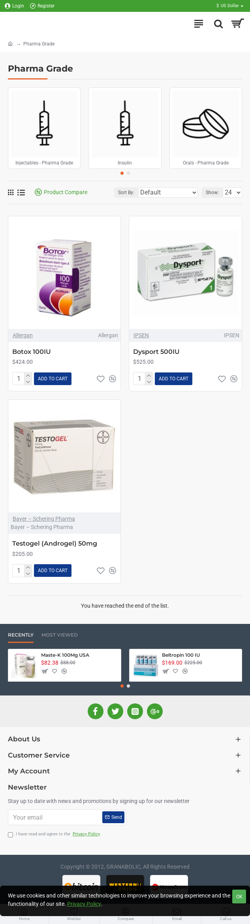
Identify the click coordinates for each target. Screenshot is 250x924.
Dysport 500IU (156, 351)
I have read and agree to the (54, 834)
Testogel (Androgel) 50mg (54, 543)
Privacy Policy (84, 904)
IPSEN (141, 335)
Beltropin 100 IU (181, 655)
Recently (21, 635)
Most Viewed (59, 635)
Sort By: (126, 192)
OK (239, 896)
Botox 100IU (31, 351)
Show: (212, 192)
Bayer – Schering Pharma (44, 519)
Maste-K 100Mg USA (65, 655)
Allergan (23, 335)
